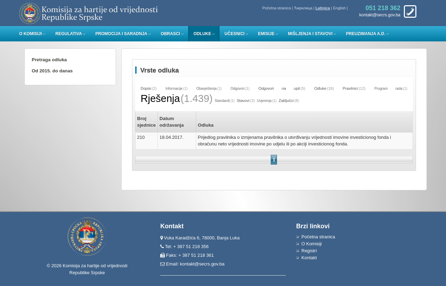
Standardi (222, 101)
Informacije (174, 88)
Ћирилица (303, 8)
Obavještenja (206, 88)
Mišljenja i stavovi (310, 33)
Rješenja (160, 98)
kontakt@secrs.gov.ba (202, 264)
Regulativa (68, 33)
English (339, 8)
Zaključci (286, 100)
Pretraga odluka (49, 59)
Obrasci (170, 33)
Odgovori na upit (279, 88)
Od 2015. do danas (52, 70)
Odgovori (237, 88)
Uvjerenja (264, 101)
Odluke (202, 33)
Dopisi (146, 88)
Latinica (322, 8)
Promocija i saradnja (121, 33)
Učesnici (235, 33)
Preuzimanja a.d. (365, 33)
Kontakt (309, 257)
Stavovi (243, 100)
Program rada (388, 88)
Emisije (266, 33)
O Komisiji (30, 33)
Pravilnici (350, 88)
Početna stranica (276, 8)
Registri (309, 250)
